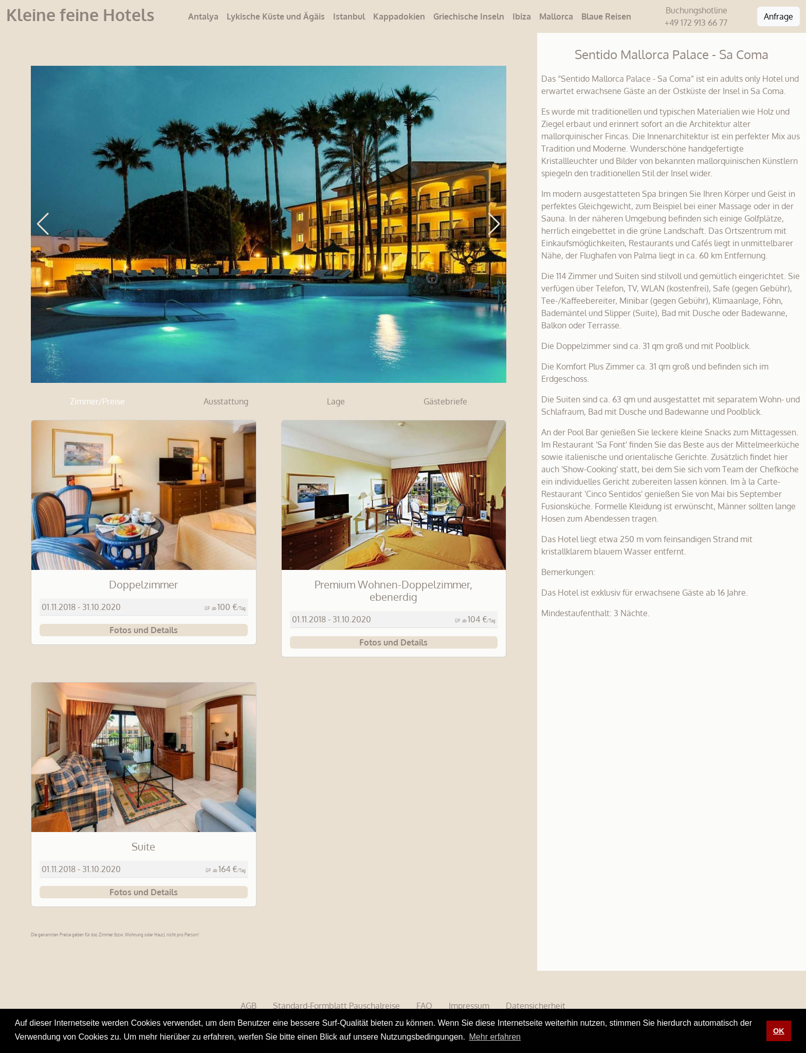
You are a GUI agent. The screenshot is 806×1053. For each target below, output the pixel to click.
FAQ (424, 1006)
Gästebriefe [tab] (445, 401)
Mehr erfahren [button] (495, 1036)
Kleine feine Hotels (80, 14)
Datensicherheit (535, 1006)
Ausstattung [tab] (226, 401)
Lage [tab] (336, 401)
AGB (249, 1006)
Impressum (469, 1006)
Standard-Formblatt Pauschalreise (336, 1006)
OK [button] (778, 1031)
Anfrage (778, 16)
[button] (43, 224)
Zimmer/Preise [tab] (97, 401)
